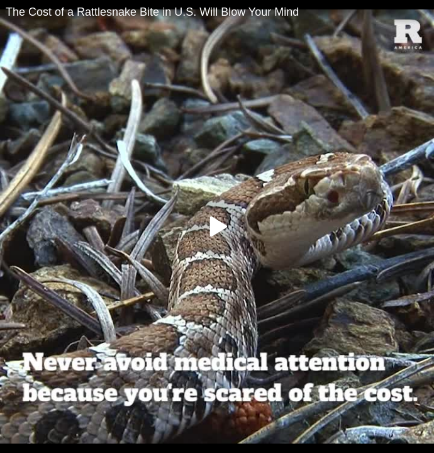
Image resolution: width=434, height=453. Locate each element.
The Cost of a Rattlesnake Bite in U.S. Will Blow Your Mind (152, 12)
